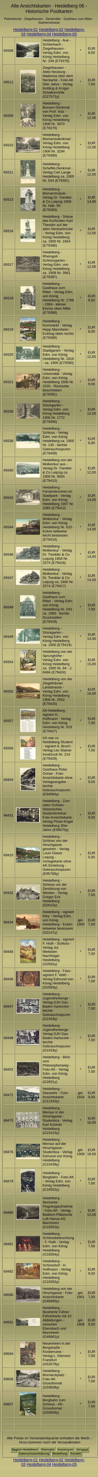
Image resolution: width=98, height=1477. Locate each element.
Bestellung (59, 1453)
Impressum (65, 1449)
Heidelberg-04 (39, 34)
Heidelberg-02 (51, 29)
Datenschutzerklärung (34, 1453)
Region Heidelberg (25, 1449)
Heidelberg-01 (25, 29)
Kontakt (75, 1453)
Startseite (47, 1449)
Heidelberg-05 (64, 34)
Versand (82, 1449)
